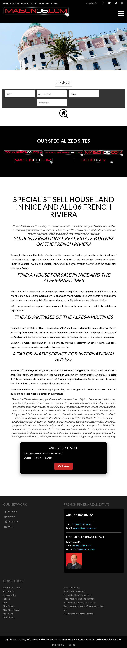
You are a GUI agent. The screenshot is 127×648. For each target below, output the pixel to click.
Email (122, 3)
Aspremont (8, 591)
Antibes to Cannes (12, 587)
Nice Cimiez (8, 606)
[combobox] (20, 93)
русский (54, 3)
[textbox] (20, 94)
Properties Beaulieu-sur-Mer (77, 595)
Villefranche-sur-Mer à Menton (79, 613)
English (16, 3)
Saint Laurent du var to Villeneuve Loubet (84, 606)
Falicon (6, 598)
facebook (102, 3)
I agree (71, 644)
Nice (5, 602)
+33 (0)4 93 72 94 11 (81, 524)
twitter (109, 3)
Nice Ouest (8, 617)
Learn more (58, 644)
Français (7, 3)
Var (65, 610)
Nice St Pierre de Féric (74, 591)
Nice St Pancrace (72, 587)
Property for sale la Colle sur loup (80, 602)
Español (24, 3)
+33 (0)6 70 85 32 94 (81, 545)
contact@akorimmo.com (85, 528)
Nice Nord (8, 613)
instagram (115, 3)
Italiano (33, 3)
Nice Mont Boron (11, 610)
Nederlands (44, 3)
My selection (92, 3)
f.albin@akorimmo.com (84, 549)
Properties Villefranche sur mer (79, 598)
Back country (9, 595)
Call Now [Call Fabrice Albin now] (63, 466)
